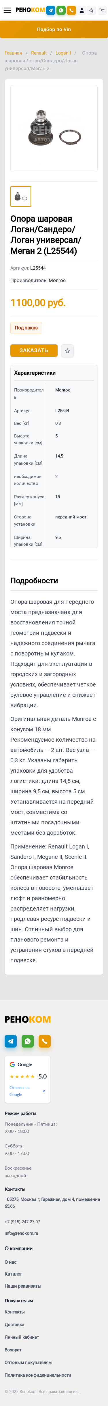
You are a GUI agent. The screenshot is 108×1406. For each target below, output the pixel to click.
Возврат (13, 1350)
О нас (10, 1262)
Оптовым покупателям (28, 1362)
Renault (39, 53)
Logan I (63, 53)
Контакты (15, 1312)
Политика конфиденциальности (38, 1375)
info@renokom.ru (21, 1233)
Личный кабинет (22, 1337)
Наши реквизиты (23, 1286)
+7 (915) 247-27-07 (22, 1221)
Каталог (13, 1274)
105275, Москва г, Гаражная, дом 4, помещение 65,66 (52, 1203)
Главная (13, 53)
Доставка (14, 1324)
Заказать (34, 350)
